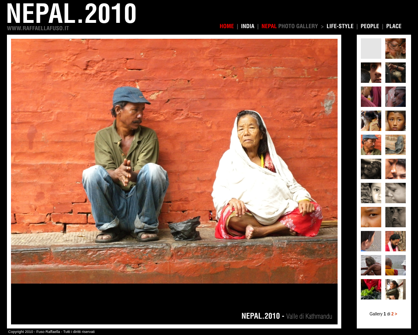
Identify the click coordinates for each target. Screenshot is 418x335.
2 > (394, 314)
